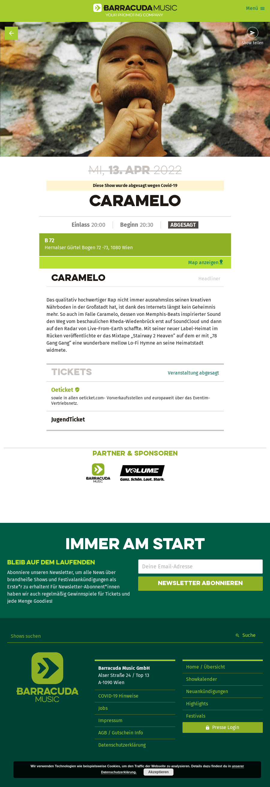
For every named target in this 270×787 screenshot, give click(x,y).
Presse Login (225, 727)
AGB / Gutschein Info (120, 733)
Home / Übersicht (205, 667)
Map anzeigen (203, 262)
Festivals (195, 716)
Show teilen (252, 43)
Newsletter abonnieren (200, 583)
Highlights (197, 704)
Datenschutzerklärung (122, 745)
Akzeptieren (158, 772)
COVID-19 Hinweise (118, 696)
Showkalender (201, 679)
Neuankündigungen (207, 691)
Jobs (103, 708)
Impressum (110, 720)
